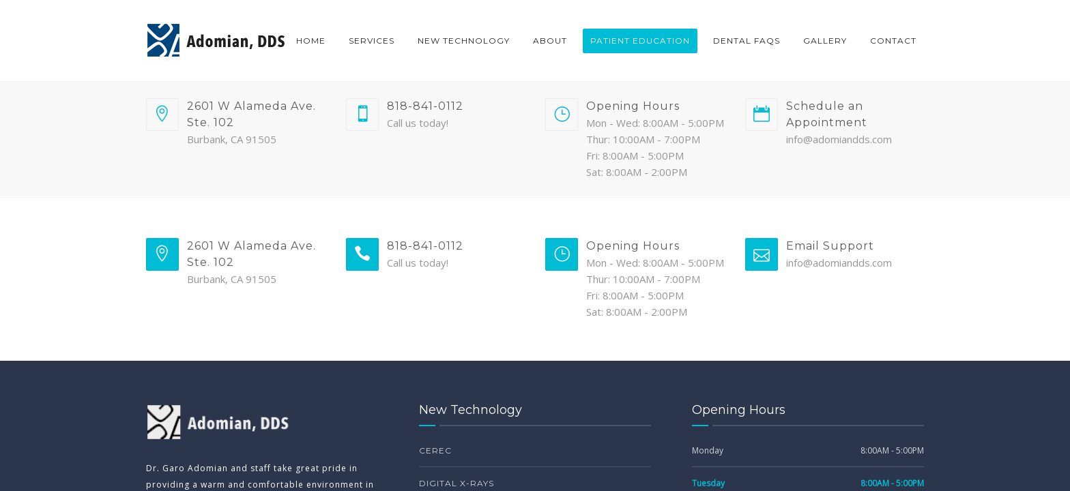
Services (371, 40)
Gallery (825, 40)
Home (311, 40)
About (550, 40)
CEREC (435, 450)
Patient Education (640, 40)
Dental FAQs (746, 40)
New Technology (464, 40)
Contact (893, 40)
